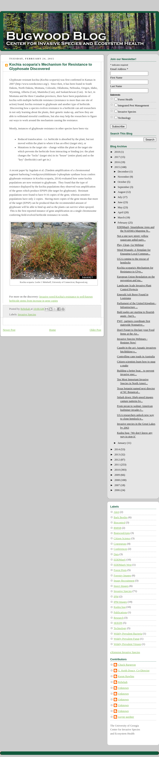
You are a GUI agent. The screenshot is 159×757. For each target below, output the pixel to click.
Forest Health (125, 99)
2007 (118, 485)
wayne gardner (126, 716)
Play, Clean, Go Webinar (130, 244)
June (120, 202)
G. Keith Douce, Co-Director (134, 670)
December (124, 171)
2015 (118, 167)
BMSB (117, 527)
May (120, 207)
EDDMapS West (123, 564)
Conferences (120, 548)
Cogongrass (120, 543)
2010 (118, 469)
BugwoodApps (122, 533)
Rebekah (122, 682)
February (123, 222)
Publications (120, 612)
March (121, 217)
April (121, 212)
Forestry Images (122, 575)
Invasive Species (27, 314)
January (122, 442)
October (122, 181)
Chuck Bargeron (127, 664)
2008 (118, 480)
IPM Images (120, 601)
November (124, 176)
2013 (118, 454)
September (124, 187)
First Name (116, 77)
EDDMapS (120, 559)
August (122, 191)
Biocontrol (119, 522)
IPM (116, 596)
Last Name (116, 86)
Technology (124, 117)
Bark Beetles (121, 517)
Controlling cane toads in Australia (136, 356)
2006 (118, 490)
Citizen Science (122, 538)
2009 (118, 474)
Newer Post (9, 329)
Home (52, 329)
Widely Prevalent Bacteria (128, 633)
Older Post (95, 329)
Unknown (123, 687)
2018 (118, 151)
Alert (116, 512)
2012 (118, 459)
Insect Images (121, 586)
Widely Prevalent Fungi (126, 638)
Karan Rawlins (126, 676)
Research (119, 617)
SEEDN (118, 622)
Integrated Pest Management (133, 105)
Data (116, 554)
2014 (118, 449)
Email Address (119, 69)
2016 (118, 162)
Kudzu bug (120, 607)
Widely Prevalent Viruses (127, 644)
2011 (118, 464)
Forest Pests (120, 570)
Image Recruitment (124, 580)
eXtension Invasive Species (125, 652)
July (120, 197)
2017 (118, 157)
